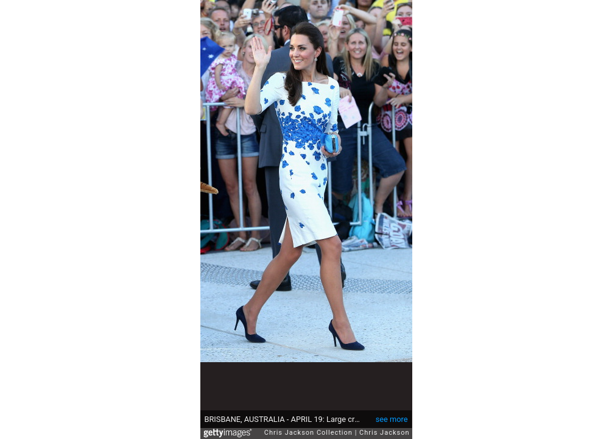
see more (392, 413)
